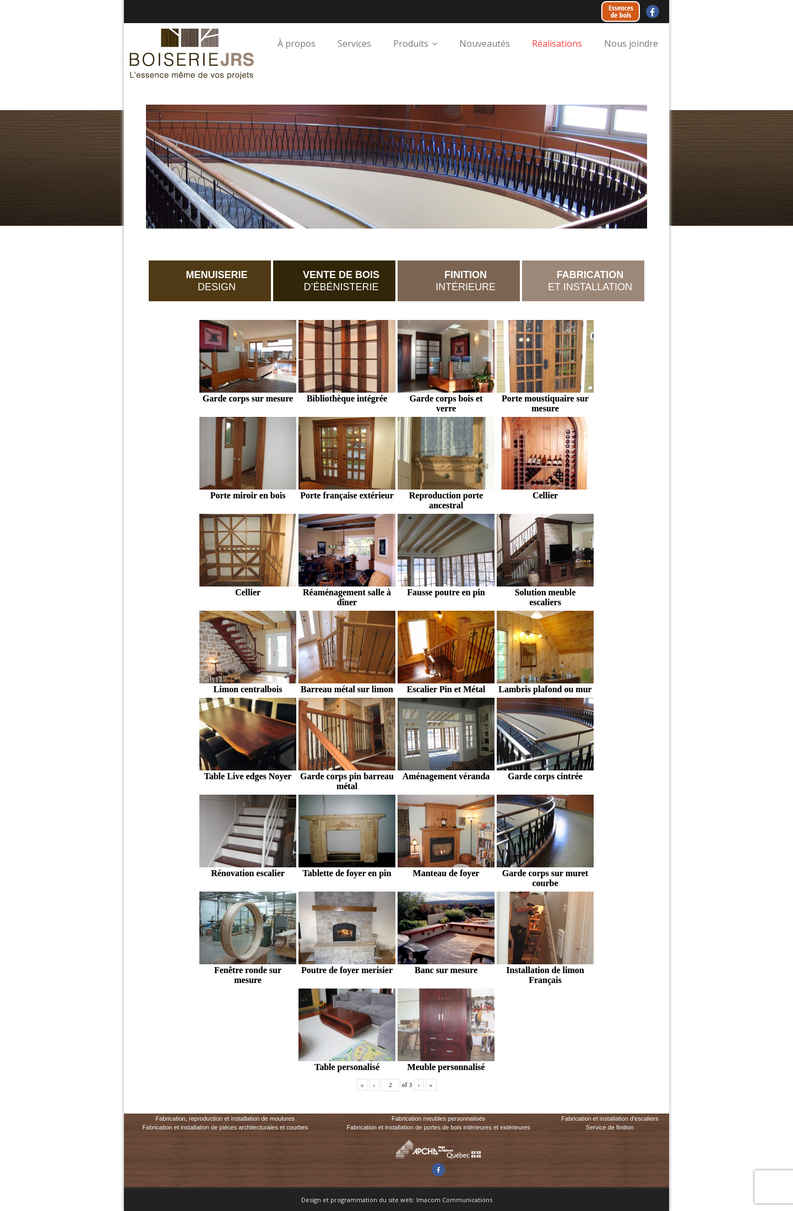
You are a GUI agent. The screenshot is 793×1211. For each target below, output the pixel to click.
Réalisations (557, 43)
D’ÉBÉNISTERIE (341, 280)
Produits (410, 43)
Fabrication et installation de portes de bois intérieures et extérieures (438, 1127)
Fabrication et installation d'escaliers (609, 1118)
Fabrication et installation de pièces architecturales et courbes (225, 1127)
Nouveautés (484, 43)
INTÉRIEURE (466, 280)
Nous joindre (631, 43)
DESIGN (216, 280)
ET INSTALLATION (590, 280)
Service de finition (610, 1127)
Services (354, 43)
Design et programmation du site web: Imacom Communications (396, 1200)
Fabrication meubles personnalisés (438, 1118)
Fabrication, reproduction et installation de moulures (225, 1118)
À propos (297, 43)
